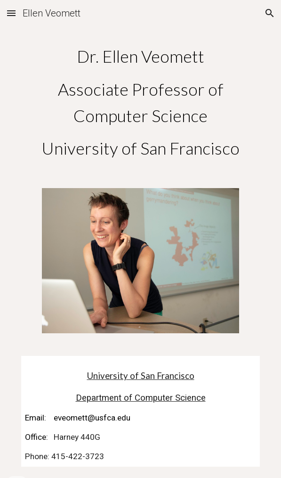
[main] (140, 102)
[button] (11, 13)
